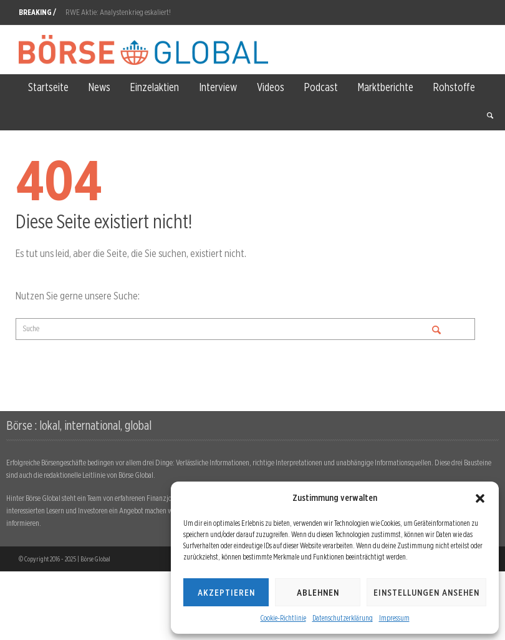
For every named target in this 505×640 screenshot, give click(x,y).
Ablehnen (318, 592)
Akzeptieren (226, 592)
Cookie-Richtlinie (283, 618)
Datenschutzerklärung (342, 618)
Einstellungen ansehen (426, 592)
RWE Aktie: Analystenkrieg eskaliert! (118, 12)
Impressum (394, 618)
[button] (480, 498)
